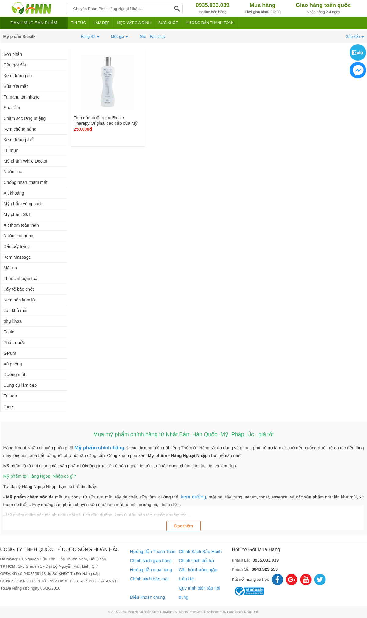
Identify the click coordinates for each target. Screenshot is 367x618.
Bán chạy (158, 36)
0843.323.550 (264, 569)
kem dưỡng (193, 497)
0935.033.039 (265, 560)
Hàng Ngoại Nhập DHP (243, 612)
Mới (143, 36)
